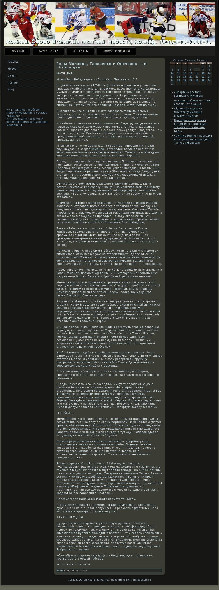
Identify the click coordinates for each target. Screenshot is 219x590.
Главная (17, 51)
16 (209, 73)
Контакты (81, 51)
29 (203, 80)
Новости (13, 68)
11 (178, 73)
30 (209, 80)
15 (203, 73)
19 (184, 77)
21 (197, 77)
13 (190, 73)
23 (209, 77)
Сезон (12, 75)
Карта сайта (48, 51)
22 (203, 77)
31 (172, 84)
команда (97, 149)
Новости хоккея (116, 51)
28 (197, 80)
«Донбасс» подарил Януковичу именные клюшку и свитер (188, 112)
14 (197, 73)
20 (190, 77)
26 (184, 80)
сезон (108, 123)
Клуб (11, 89)
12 (184, 73)
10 (172, 73)
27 (190, 80)
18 (178, 77)
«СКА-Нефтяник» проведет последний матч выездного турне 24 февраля (193, 139)
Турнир (13, 82)
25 (178, 80)
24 (172, 80)
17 (172, 77)
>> (8, 109)
